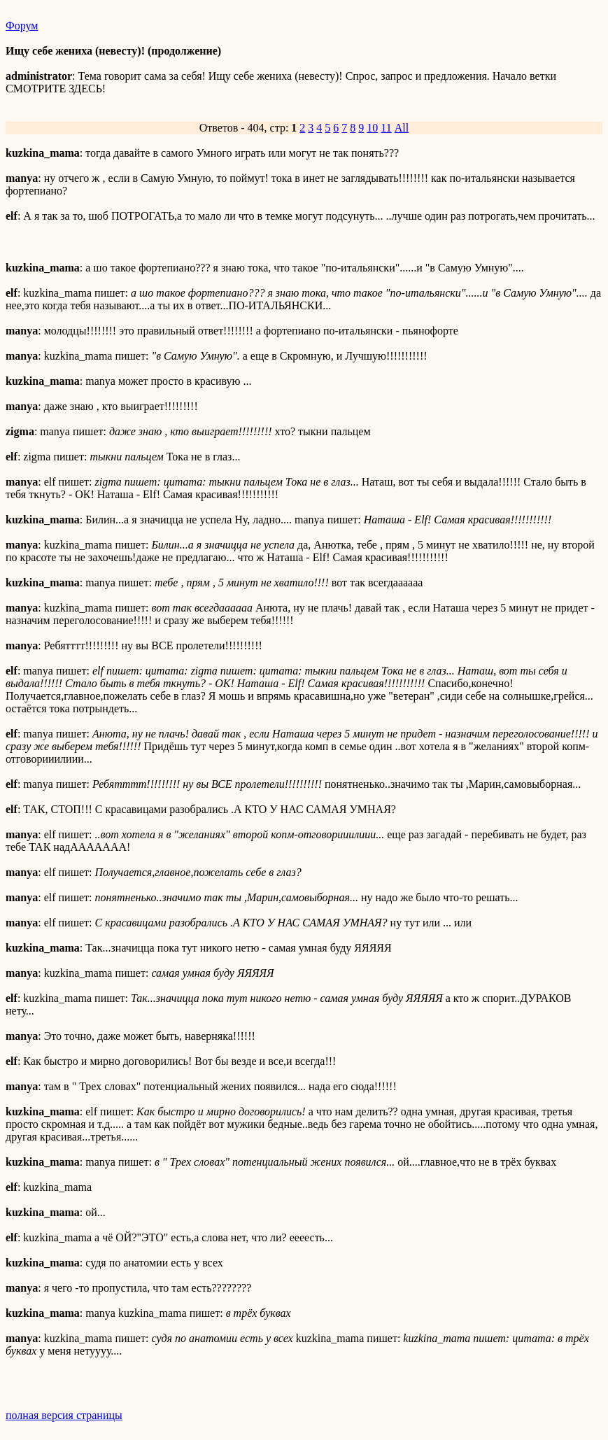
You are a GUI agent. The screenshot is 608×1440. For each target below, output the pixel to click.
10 (372, 128)
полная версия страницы (64, 1415)
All (402, 128)
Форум (22, 25)
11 (386, 128)
